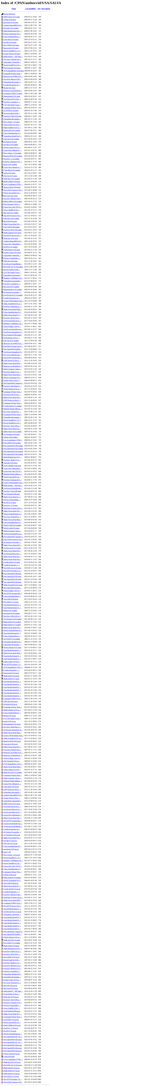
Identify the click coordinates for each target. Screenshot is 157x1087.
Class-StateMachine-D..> (12, 312)
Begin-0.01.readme (10, 610)
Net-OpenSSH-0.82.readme (13, 449)
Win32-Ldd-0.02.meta (11, 528)
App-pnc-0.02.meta (10, 463)
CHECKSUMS (9, 1056)
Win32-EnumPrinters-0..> (13, 514)
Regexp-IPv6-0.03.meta (12, 187)
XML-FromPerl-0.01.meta (13, 585)
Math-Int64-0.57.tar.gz (12, 1071)
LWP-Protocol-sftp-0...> (12, 360)
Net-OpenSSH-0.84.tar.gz (13, 1048)
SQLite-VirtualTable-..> (12, 258)
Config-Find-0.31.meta (12, 562)
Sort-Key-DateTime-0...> (12, 306)
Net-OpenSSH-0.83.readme (13, 451)
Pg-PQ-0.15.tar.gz (10, 1031)
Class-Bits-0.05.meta (11, 39)
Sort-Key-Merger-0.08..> (12, 79)
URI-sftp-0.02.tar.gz (11, 701)
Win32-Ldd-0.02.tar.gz (12, 1054)
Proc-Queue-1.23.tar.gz (12, 855)
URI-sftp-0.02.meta (10, 261)
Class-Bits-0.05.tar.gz (11, 787)
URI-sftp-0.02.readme (11, 218)
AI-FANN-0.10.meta (11, 110)
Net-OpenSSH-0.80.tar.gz (13, 1045)
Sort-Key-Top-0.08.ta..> (12, 1000)
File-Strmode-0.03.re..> (12, 204)
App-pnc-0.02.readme (11, 139)
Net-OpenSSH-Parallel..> (13, 349)
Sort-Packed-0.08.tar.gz (12, 1011)
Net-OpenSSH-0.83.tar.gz (13, 1051)
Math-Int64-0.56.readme (12, 622)
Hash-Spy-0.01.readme (12, 179)
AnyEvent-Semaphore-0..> (13, 332)
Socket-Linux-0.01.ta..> (12, 980)
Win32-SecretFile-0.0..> (12, 193)
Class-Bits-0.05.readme (12, 170)
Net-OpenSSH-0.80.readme (13, 446)
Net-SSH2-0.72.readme (12, 943)
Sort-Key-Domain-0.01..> (13, 162)
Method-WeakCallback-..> (13, 409)
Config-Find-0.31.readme (13, 406)
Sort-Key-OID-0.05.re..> (12, 616)
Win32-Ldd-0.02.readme (12, 525)
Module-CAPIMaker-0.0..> (13, 278)
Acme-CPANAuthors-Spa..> (14, 301)
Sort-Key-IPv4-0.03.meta (13, 230)
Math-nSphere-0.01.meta (12, 233)
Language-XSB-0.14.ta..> (13, 903)
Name (14, 9)
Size (39, 9)
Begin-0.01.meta (9, 88)
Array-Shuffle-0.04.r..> (12, 210)
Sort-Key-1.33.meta (11, 505)
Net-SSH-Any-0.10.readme (13, 267)
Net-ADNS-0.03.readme (12, 443)
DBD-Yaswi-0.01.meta (12, 17)
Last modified (30, 9)
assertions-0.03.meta (11, 22)
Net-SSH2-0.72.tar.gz (11, 1076)
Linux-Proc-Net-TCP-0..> (13, 207)
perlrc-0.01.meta (9, 173)
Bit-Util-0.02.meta (10, 221)
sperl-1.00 (7, 852)
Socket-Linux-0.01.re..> (12, 147)
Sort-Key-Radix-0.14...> (12, 372)
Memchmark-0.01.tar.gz (12, 724)
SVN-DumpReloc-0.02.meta (14, 71)
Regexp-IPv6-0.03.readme (13, 156)
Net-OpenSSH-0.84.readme (13, 454)
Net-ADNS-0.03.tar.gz (12, 957)
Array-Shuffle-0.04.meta (12, 466)
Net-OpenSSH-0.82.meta (12, 576)
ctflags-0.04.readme (11, 437)
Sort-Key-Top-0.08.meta (12, 491)
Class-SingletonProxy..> (12, 37)
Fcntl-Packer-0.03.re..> (12, 338)
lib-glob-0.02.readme (11, 28)
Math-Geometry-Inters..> (12, 369)
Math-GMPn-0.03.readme (13, 201)
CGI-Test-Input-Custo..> (12, 105)
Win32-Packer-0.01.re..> (12, 389)
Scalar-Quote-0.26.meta (12, 54)
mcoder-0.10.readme (11, 145)
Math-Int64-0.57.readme (12, 625)
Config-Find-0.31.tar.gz (12, 889)
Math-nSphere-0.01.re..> (12, 127)
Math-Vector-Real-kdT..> (12, 375)
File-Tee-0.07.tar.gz (11, 843)
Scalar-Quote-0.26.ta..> (12, 798)
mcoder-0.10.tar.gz (10, 841)
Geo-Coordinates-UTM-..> (13, 184)
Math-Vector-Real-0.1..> (12, 315)
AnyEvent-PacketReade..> (13, 264)
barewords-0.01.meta (11, 48)
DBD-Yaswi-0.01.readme (13, 431)
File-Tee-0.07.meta (10, 176)
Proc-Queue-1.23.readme (12, 153)
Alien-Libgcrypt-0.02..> (12, 125)
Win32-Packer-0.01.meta (12, 647)
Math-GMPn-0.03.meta (12, 181)
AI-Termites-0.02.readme (12, 619)
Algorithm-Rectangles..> (12, 82)
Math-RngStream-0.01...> (13, 31)
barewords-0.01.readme (12, 130)
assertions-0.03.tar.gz (11, 849)
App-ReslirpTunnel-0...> (12, 605)
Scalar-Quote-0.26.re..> (12, 380)
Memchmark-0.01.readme (13, 289)
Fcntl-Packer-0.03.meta (12, 250)
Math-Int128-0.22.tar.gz (12, 1062)
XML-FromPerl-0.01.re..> (13, 304)
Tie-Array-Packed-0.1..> (12, 412)
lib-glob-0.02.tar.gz (10, 704)
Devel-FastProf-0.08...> (12, 113)
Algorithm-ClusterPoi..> (12, 62)
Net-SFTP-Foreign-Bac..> (13, 358)
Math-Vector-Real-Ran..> (13, 363)
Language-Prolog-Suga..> (13, 74)
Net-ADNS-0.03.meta (11, 45)
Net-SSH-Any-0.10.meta (12, 568)
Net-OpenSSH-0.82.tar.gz (13, 1039)
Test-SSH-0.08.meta (11, 599)
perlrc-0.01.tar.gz (10, 721)
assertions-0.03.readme (12, 613)
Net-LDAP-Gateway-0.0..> (13, 190)
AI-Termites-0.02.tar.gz (12, 835)
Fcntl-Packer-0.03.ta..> (12, 994)
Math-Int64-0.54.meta (11, 946)
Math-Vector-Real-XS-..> (13, 224)
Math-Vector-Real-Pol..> (12, 397)
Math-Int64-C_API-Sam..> (13, 56)
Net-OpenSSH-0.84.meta (12, 582)
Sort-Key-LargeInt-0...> (12, 102)
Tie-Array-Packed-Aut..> (12, 59)
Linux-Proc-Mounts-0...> (12, 150)
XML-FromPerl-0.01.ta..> (13, 738)
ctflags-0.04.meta (10, 20)
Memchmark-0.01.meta (12, 96)
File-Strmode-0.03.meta (12, 68)
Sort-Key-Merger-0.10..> (12, 966)
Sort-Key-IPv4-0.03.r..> (12, 318)
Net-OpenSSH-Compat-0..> (13, 383)
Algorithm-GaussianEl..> (12, 275)
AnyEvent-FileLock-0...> (12, 321)
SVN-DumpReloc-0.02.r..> (13, 667)
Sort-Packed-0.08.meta (12, 494)
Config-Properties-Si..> (12, 85)
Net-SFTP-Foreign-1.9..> (12, 571)
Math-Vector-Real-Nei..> (12, 559)
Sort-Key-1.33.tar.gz (11, 1028)
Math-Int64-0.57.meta (11, 679)
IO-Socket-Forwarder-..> (12, 292)
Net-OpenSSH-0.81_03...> (13, 1042)
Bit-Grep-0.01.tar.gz (11, 988)
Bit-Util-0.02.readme (11, 213)
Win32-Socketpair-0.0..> (12, 34)
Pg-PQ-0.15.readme (11, 247)
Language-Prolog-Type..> (13, 108)
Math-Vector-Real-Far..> (12, 429)
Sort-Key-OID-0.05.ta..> (12, 951)
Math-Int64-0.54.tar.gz (12, 1074)
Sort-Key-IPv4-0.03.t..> (12, 954)
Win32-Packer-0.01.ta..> (12, 937)
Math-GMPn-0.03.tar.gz (12, 1025)
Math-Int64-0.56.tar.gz (12, 1068)
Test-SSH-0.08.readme (12, 227)
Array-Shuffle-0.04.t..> (12, 1008)
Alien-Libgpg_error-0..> (12, 326)
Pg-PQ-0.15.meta (10, 503)
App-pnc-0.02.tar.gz (11, 744)
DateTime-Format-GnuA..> (13, 346)
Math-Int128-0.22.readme (13, 772)
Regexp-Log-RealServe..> (13, 91)
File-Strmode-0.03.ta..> (12, 761)
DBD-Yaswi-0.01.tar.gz (12, 804)
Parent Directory (9, 14)
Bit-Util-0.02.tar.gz (10, 985)
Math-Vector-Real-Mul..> (13, 309)
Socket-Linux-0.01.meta (12, 253)
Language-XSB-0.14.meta (13, 93)
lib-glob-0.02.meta (10, 142)
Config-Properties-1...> (12, 565)
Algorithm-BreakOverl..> (13, 136)
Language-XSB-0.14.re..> (13, 699)
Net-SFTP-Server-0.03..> (12, 216)
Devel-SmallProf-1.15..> (12, 51)
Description (46, 9)
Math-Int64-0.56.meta (11, 676)
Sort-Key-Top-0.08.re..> (12, 426)
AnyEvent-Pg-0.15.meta (12, 548)
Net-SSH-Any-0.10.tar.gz (13, 1065)
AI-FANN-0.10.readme (12, 639)
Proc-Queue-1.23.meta (12, 122)
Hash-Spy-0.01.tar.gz (11, 997)
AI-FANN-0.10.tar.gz (11, 1020)
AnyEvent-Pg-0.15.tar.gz (12, 912)
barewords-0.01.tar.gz (11, 673)
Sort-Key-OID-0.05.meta (12, 116)
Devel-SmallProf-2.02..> (12, 65)
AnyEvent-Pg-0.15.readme (13, 295)
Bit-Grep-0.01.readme (11, 287)
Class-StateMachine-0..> (12, 133)
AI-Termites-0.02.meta (12, 434)
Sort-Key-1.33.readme (11, 159)
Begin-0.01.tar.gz (10, 716)
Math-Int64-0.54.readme (12, 878)
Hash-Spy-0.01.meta (11, 238)
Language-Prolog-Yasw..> (13, 392)
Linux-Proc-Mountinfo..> (13, 244)
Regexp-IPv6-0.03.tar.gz (12, 741)
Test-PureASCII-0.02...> (12, 99)
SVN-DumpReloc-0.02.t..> (13, 764)
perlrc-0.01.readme (10, 164)
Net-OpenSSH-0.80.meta (12, 574)
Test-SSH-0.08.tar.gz (11, 883)
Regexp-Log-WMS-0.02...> (13, 76)
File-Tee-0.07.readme (11, 341)
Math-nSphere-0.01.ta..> (12, 710)
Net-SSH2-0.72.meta (11, 602)
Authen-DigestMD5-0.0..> (13, 25)
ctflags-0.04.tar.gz (10, 875)
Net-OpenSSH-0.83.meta (12, 579)
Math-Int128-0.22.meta (12, 940)
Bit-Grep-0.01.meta (10, 196)
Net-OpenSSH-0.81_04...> (13, 1037)
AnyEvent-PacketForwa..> (13, 329)
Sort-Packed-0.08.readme (13, 335)
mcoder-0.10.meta (10, 42)
